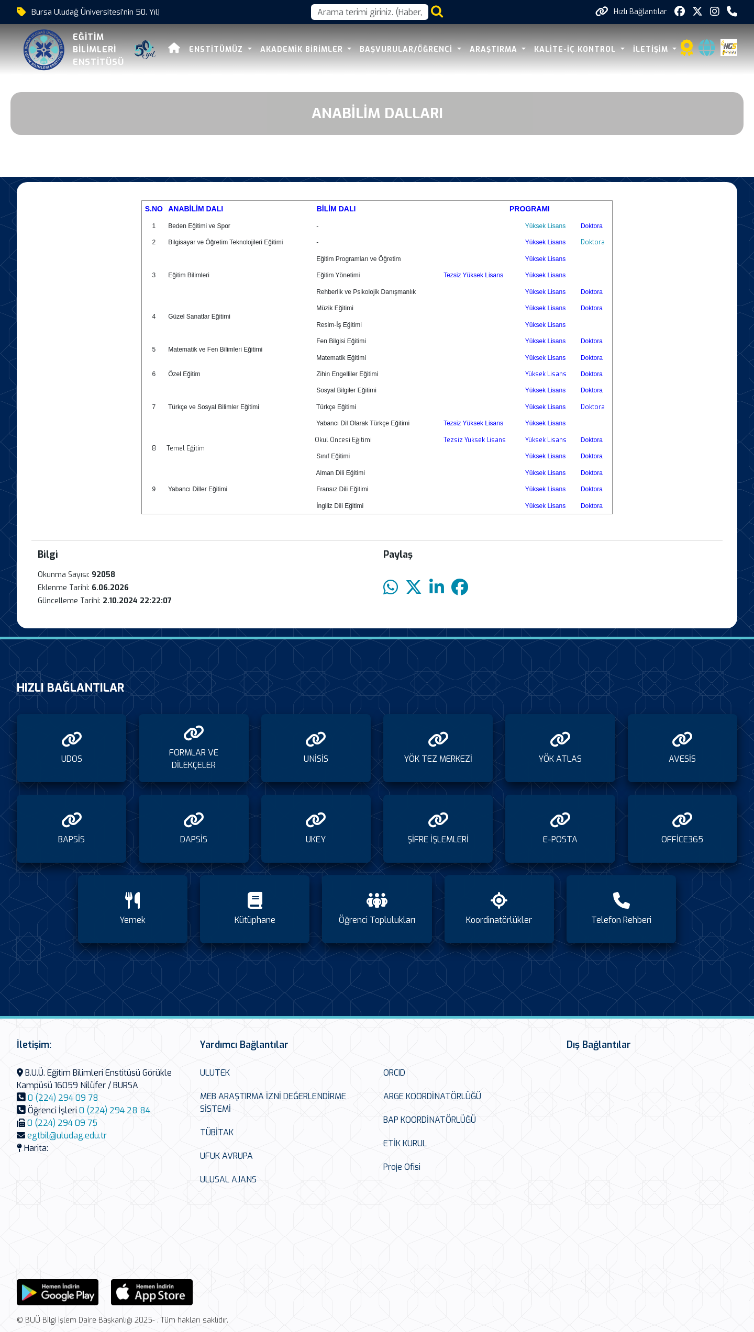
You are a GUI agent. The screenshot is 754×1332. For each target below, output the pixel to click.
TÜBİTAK (217, 1132)
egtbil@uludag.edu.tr (67, 1135)
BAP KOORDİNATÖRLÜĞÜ (429, 1119)
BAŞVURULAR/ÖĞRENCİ (407, 49)
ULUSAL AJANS (228, 1179)
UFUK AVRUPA (226, 1155)
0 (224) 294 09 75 (62, 1122)
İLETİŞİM (652, 49)
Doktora (593, 242)
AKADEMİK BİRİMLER (303, 49)
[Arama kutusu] (369, 12)
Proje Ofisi (401, 1166)
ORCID (394, 1072)
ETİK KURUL (405, 1143)
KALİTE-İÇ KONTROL (576, 49)
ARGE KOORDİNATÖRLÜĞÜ (432, 1096)
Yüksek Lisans (545, 226)
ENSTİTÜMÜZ (217, 49)
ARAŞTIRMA (495, 49)
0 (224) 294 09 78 (63, 1097)
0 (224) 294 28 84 (114, 1110)
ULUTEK (215, 1072)
